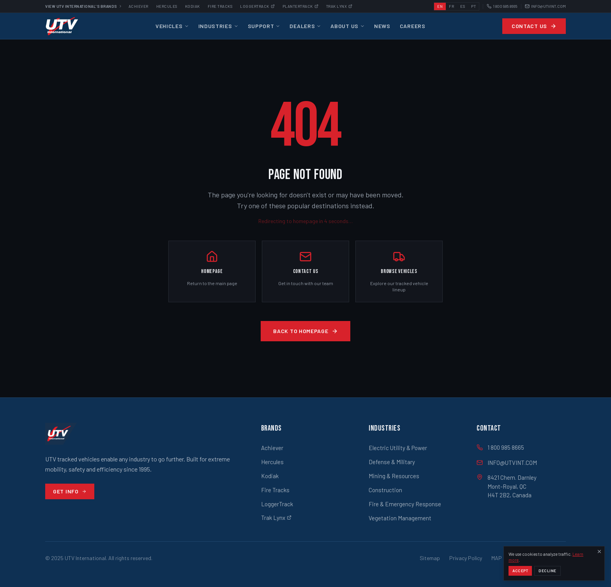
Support (264, 26)
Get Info (70, 491)
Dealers (305, 26)
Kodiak (192, 6)
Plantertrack (300, 6)
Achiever (138, 6)
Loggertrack (257, 6)
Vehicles (172, 26)
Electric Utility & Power (398, 447)
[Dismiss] (599, 554)
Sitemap (430, 558)
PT (473, 6)
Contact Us (534, 26)
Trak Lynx (339, 6)
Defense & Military (392, 461)
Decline (547, 574)
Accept (520, 574)
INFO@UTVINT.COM (545, 6)
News (382, 26)
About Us (347, 26)
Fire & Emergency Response (405, 503)
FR (451, 6)
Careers (413, 26)
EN (440, 6)
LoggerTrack (277, 503)
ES (462, 6)
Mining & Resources (394, 475)
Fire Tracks (220, 6)
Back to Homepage (305, 331)
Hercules (166, 6)
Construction (385, 489)
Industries (218, 26)
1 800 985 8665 (502, 6)
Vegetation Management (400, 517)
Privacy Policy (465, 558)
